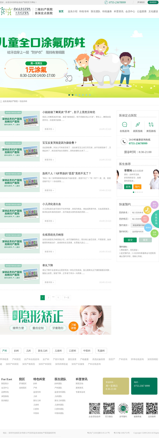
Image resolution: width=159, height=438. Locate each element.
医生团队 (95, 11)
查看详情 (49, 129)
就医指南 (138, 127)
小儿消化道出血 (51, 204)
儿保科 (36, 405)
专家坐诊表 (80, 392)
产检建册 (84, 359)
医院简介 (5, 384)
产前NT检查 (58, 359)
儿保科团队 (59, 405)
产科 (35, 388)
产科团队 (58, 388)
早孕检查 (4, 359)
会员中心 (130, 11)
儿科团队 (58, 396)
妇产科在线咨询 (31, 359)
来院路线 (151, 127)
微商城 (148, 228)
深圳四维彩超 (61, 364)
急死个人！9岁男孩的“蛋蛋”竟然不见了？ (66, 173)
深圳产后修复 (78, 364)
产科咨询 (123, 359)
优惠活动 (154, 233)
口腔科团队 (59, 409)
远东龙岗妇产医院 (10, 101)
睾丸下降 (47, 265)
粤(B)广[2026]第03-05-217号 (98, 433)
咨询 (142, 186)
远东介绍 (72, 11)
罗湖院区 (141, 2)
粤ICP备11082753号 (121, 433)
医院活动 (79, 384)
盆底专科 (37, 392)
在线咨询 (125, 127)
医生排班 (145, 219)
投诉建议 (5, 401)
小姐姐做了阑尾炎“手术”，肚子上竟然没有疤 (68, 112)
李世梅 (142, 170)
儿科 (35, 396)
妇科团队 (58, 384)
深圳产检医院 (28, 364)
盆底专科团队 (60, 392)
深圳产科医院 (12, 364)
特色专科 (84, 11)
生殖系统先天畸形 (53, 234)
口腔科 (36, 409)
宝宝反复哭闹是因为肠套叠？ (59, 142)
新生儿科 (37, 401)
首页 (61, 11)
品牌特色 (5, 392)
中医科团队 (59, 413)
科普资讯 (118, 11)
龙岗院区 (153, 2)
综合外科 (23, 101)
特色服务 (107, 11)
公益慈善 (142, 11)
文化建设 (153, 11)
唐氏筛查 (72, 359)
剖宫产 (112, 359)
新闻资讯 (79, 388)
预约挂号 (154, 205)
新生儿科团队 (60, 401)
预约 (151, 186)
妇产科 (46, 359)
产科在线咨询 (94, 364)
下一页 (66, 298)
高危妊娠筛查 (98, 359)
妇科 (35, 384)
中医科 (36, 413)
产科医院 (16, 359)
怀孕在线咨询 (137, 359)
